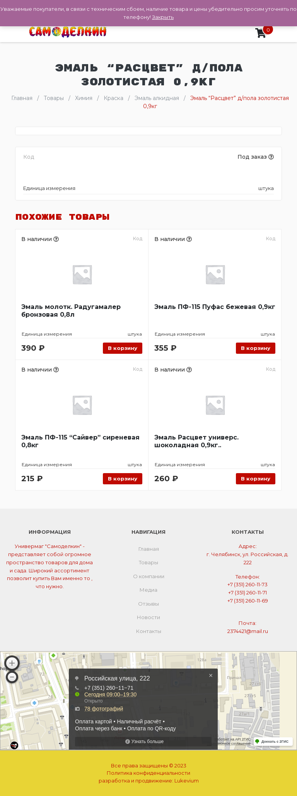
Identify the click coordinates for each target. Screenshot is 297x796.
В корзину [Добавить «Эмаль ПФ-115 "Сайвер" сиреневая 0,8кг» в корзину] (122, 478)
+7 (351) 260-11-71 (247, 592)
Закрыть (163, 17)
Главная (148, 549)
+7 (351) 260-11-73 (247, 584)
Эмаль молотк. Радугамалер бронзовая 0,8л (71, 310)
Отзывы (148, 604)
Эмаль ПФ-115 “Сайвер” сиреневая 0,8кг (80, 441)
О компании (148, 576)
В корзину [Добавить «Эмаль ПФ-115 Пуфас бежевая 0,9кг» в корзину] (255, 348)
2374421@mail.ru (247, 631)
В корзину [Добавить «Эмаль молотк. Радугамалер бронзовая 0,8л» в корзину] (122, 348)
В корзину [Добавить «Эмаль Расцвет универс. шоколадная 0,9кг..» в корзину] (255, 478)
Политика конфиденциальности (148, 773)
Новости (148, 617)
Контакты (148, 631)
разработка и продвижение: (149, 780)
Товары (148, 562)
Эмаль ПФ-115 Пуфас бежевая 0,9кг (214, 307)
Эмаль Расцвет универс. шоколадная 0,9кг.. (196, 441)
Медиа (148, 590)
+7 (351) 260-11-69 (247, 600)
